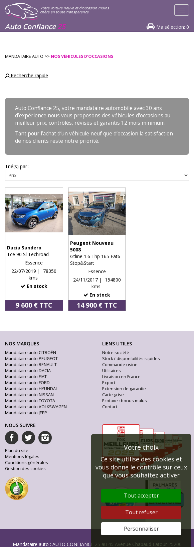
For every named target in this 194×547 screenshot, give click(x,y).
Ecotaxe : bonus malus (124, 401)
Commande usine (120, 364)
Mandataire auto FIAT (26, 376)
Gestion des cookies (25, 468)
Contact (109, 407)
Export (108, 383)
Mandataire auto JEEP (26, 413)
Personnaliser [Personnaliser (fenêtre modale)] (141, 528)
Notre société (115, 352)
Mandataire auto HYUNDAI (31, 389)
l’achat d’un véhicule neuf (71, 133)
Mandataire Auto (24, 56)
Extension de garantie (124, 389)
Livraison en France (121, 376)
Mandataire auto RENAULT (31, 364)
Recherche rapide (26, 75)
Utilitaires (111, 370)
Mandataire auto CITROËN (30, 352)
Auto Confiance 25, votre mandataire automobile (74, 108)
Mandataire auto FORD (27, 383)
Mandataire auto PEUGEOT (31, 358)
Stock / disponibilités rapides (131, 358)
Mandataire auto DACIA (28, 370)
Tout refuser (141, 512)
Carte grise (113, 395)
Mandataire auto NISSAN (29, 395)
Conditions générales (26, 462)
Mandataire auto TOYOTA (30, 401)
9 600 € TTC (34, 305)
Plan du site (16, 450)
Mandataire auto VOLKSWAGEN (36, 407)
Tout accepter (141, 495)
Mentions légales (22, 456)
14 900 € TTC (97, 305)
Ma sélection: (172, 27)
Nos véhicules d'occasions (82, 56)
